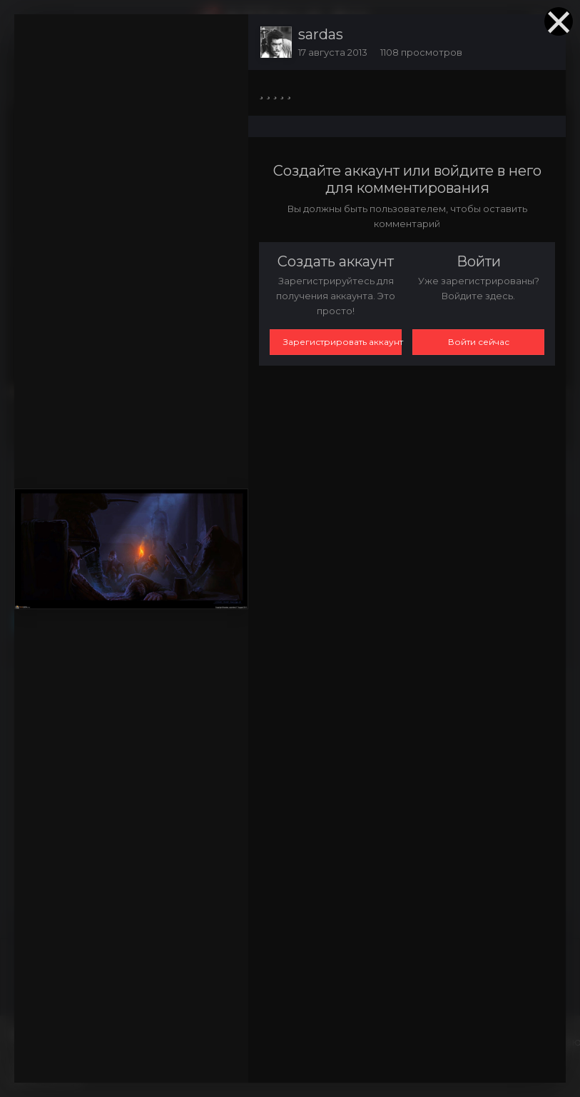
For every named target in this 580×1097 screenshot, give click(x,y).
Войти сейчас (478, 341)
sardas (320, 34)
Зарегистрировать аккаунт (342, 341)
